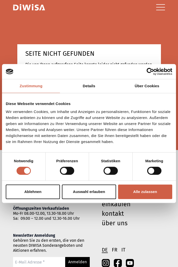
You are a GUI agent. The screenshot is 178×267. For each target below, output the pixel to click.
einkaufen (116, 204)
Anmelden (77, 262)
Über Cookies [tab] (147, 86)
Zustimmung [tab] (31, 86)
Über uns (115, 223)
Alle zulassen (145, 192)
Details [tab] (89, 86)
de (105, 250)
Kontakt (113, 214)
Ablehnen (32, 192)
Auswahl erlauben (89, 192)
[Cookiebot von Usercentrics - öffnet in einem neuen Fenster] (150, 71)
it (123, 250)
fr (114, 250)
